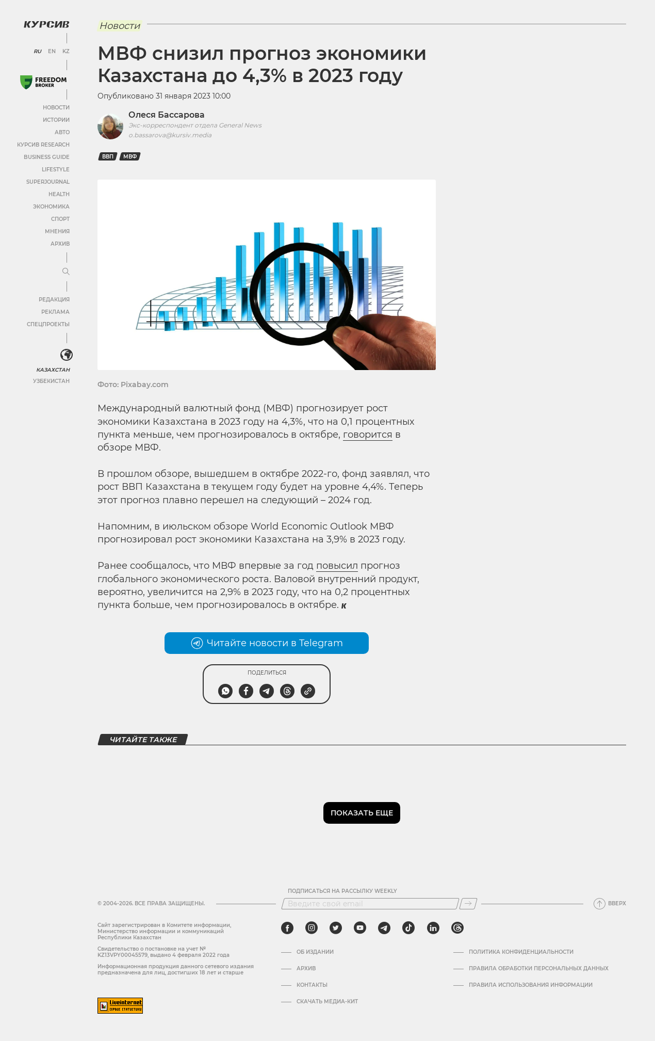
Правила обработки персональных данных (539, 969)
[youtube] (360, 928)
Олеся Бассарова (166, 115)
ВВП (107, 156)
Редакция (54, 299)
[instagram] (311, 928)
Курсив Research (43, 144)
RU (37, 52)
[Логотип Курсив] (46, 24)
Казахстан (53, 369)
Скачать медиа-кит (327, 1002)
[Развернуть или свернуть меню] (66, 272)
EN (52, 52)
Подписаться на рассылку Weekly (342, 891)
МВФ (130, 156)
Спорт (60, 219)
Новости (56, 107)
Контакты (312, 985)
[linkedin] (433, 928)
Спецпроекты (48, 324)
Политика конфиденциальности (521, 952)
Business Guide (47, 157)
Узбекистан (51, 381)
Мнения (57, 231)
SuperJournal (48, 182)
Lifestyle (56, 169)
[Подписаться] (468, 903)
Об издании (315, 952)
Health (59, 194)
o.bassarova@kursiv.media (169, 135)
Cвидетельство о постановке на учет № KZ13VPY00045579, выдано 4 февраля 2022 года (163, 952)
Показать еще (362, 813)
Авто (62, 132)
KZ (66, 52)
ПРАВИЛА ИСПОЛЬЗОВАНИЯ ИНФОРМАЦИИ (531, 985)
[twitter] (336, 928)
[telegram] (384, 928)
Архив (60, 244)
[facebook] (287, 928)
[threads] (457, 928)
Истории (56, 120)
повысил (337, 565)
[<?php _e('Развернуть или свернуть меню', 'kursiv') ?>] (66, 355)
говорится (367, 434)
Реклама (55, 312)
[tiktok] (408, 928)
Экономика (51, 206)
